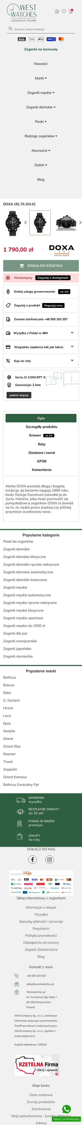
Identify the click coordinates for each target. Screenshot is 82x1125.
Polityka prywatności (41, 935)
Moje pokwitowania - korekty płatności (41, 1116)
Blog (41, 956)
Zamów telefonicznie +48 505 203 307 (41, 319)
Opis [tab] (41, 418)
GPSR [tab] (41, 461)
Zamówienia (41, 1109)
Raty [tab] (42, 444)
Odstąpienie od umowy (41, 942)
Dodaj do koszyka (41, 266)
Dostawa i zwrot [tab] (42, 452)
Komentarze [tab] (42, 469)
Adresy (41, 1123)
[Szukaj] (41, 29)
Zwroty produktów (41, 1102)
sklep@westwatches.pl (40, 984)
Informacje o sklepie (41, 907)
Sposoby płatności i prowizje (41, 921)
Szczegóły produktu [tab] (42, 427)
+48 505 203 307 (36, 975)
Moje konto (41, 1085)
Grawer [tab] (41, 435)
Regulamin (41, 928)
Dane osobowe (41, 1095)
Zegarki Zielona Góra (41, 949)
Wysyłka (41, 914)
